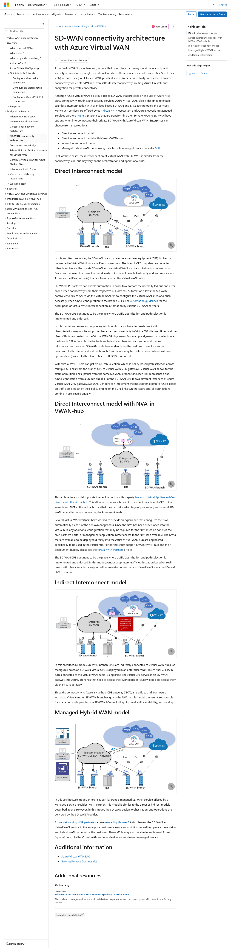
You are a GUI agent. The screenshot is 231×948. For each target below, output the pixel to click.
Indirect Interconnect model (203, 45)
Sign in (223, 4)
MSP (158, 148)
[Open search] (214, 5)
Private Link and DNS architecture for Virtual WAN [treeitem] (28, 152)
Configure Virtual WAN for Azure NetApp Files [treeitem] (27, 162)
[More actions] (173, 26)
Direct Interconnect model (202, 33)
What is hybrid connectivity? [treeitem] (25, 58)
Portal (191, 14)
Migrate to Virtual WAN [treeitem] (22, 116)
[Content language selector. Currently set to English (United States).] (20, 943)
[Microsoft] (6, 4)
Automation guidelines (144, 301)
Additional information (200, 55)
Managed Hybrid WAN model (204, 50)
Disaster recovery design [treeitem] (23, 145)
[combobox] (24, 31)
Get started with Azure (212, 14)
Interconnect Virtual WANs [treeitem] (24, 121)
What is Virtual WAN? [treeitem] (21, 48)
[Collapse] (43, 24)
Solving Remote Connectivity (79, 861)
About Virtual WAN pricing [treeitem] (24, 68)
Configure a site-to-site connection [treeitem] (25, 80)
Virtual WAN (97, 26)
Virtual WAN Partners (110, 549)
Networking (80, 26)
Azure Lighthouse (116, 822)
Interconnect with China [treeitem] (23, 169)
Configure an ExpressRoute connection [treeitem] (27, 90)
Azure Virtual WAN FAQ (75, 856)
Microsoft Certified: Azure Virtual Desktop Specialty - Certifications (92, 894)
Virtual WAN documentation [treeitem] (22, 38)
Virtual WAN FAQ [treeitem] (19, 63)
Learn (58, 26)
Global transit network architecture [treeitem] (22, 129)
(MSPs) (81, 115)
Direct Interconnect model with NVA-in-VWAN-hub (205, 39)
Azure (67, 26)
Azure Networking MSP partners (74, 822)
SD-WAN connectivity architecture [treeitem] (22, 138)
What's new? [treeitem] (17, 53)
